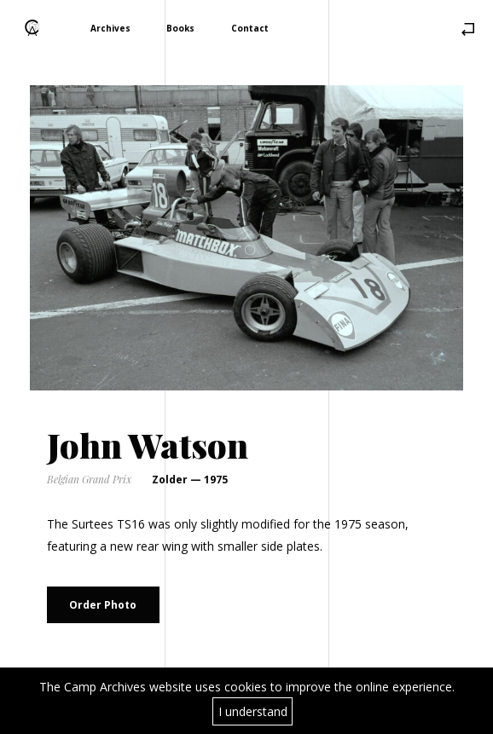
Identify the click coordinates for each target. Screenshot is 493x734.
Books (180, 27)
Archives (110, 27)
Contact (250, 27)
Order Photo (102, 605)
